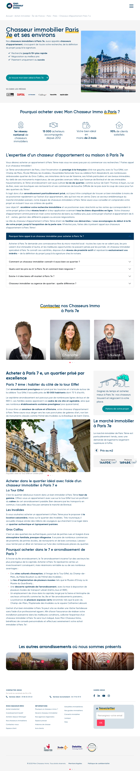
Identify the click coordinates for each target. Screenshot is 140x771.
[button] (70, 362)
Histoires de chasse (42, 724)
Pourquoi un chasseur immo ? (46, 709)
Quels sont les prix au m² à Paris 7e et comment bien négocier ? (42, 269)
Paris (49, 16)
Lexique (67, 718)
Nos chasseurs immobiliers (16, 721)
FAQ (66, 722)
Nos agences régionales (44, 717)
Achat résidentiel (12, 709)
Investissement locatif (14, 713)
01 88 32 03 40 (27, 697)
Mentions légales (75, 763)
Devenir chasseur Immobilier (46, 713)
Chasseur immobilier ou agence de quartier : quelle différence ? (42, 283)
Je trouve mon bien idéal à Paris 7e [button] (27, 77)
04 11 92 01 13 (76, 697)
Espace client (11, 728)
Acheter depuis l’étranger (16, 717)
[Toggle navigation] (131, 6)
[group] (37, 661)
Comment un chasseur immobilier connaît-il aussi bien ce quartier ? (44, 261)
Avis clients (39, 728)
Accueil (9, 16)
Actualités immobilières (73, 707)
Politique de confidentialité (99, 763)
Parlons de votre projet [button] (117, 408)
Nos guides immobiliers (73, 710)
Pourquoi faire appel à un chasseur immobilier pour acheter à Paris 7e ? (46, 236)
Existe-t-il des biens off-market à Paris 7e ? (31, 276)
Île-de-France (38, 16)
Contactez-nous (12, 724)
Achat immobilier (22, 16)
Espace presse (41, 721)
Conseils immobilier (72, 714)
